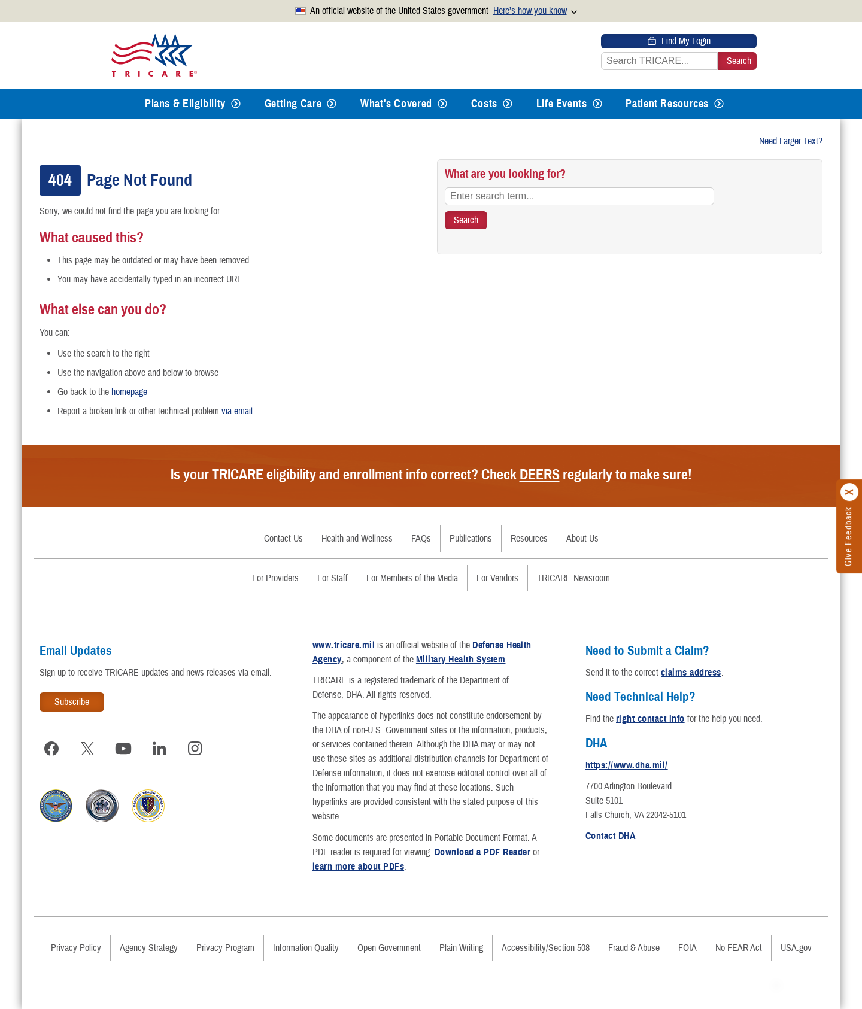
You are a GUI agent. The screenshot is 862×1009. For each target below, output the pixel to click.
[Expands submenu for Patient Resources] (719, 104)
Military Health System (461, 659)
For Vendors (497, 578)
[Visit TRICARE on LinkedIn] (159, 749)
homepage (129, 392)
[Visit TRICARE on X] (87, 749)
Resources (529, 539)
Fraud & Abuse (634, 948)
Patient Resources (667, 103)
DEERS (540, 475)
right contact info (650, 719)
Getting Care (293, 103)
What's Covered (396, 103)
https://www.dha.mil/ (626, 765)
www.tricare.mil (343, 645)
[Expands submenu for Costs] (507, 104)
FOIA (687, 948)
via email (237, 411)
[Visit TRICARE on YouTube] (123, 749)
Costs (484, 103)
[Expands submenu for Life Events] (597, 104)
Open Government (389, 948)
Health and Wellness (357, 539)
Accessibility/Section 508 (546, 948)
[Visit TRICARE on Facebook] (51, 749)
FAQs (421, 539)
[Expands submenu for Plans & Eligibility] (236, 104)
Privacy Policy (76, 948)
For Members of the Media (412, 578)
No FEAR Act (738, 948)
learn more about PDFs (358, 867)
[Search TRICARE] (466, 220)
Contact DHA (610, 836)
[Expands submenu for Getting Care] (331, 104)
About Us (582, 539)
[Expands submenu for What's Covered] (442, 104)
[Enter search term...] (579, 196)
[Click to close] (850, 492)
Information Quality (306, 948)
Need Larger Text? (790, 141)
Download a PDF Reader (482, 852)
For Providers (275, 578)
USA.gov (796, 948)
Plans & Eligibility (185, 103)
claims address (691, 673)
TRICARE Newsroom (573, 578)
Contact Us (283, 539)
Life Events (561, 103)
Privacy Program (225, 948)
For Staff (332, 578)
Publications (471, 539)
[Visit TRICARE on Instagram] (195, 749)
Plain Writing (461, 948)
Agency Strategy (149, 948)
